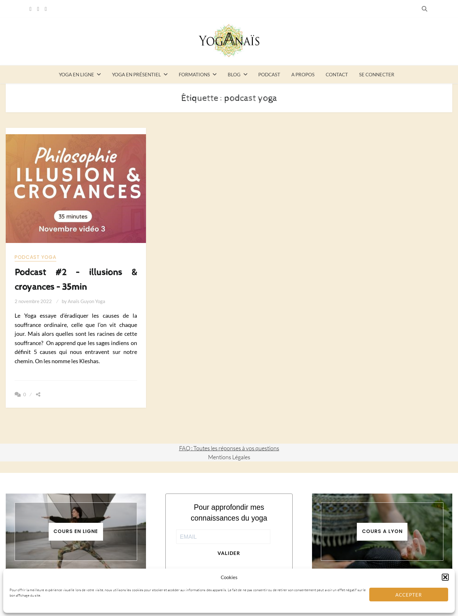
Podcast (269, 74)
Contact (337, 74)
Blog (234, 74)
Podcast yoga (35, 257)
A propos (303, 74)
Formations (194, 74)
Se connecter (376, 74)
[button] (445, 577)
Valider (229, 553)
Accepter (408, 595)
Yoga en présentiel (136, 74)
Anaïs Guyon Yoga (86, 301)
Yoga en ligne (76, 74)
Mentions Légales (229, 456)
